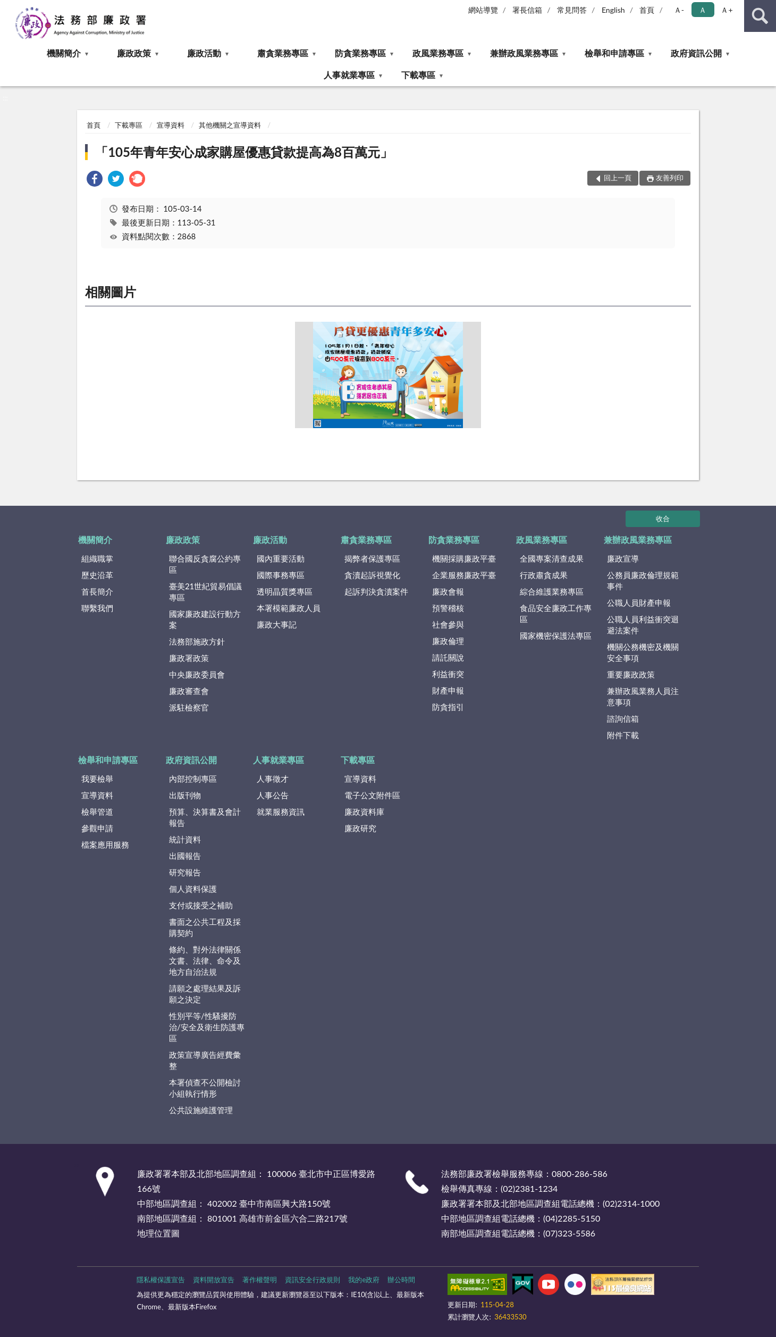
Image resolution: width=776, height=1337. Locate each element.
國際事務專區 (281, 575)
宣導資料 (170, 125)
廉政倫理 (448, 641)
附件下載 (623, 735)
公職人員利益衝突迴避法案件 (643, 624)
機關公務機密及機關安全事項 (643, 652)
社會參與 (448, 624)
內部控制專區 (193, 778)
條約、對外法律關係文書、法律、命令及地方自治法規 (205, 960)
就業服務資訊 (281, 811)
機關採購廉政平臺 (464, 558)
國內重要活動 (281, 558)
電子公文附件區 (372, 795)
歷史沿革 (97, 575)
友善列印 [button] (670, 177)
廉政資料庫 (364, 811)
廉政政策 (134, 53)
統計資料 (185, 839)
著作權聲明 (259, 1279)
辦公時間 (401, 1279)
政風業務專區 (437, 53)
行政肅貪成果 (544, 575)
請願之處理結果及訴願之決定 (205, 993)
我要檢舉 (97, 778)
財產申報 (448, 690)
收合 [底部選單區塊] (663, 518)
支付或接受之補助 (201, 905)
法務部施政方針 (197, 641)
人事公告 (273, 795)
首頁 (646, 9)
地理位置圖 (158, 1233)
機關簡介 (64, 53)
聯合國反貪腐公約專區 (205, 564)
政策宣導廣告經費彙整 (205, 1060)
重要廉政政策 (631, 674)
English (613, 9)
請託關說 (448, 657)
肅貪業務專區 (282, 53)
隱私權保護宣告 (161, 1279)
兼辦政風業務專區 (524, 53)
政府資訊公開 (696, 53)
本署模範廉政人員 (288, 608)
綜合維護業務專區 (552, 591)
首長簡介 (97, 591)
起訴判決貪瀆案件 (376, 591)
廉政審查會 (189, 691)
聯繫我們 (97, 608)
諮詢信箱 (623, 718)
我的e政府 (363, 1279)
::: (8, 8)
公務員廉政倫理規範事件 (643, 580)
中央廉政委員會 (197, 674)
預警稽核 (448, 608)
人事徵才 (273, 778)
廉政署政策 (189, 658)
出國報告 (185, 855)
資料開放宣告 (213, 1279)
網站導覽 (483, 9)
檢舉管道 (97, 811)
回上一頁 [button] (617, 177)
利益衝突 (448, 674)
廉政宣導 (623, 558)
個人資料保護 (193, 888)
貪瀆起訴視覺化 (372, 575)
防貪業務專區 (360, 53)
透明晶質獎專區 (285, 591)
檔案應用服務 (105, 844)
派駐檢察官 (189, 707)
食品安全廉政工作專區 (556, 613)
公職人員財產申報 (639, 602)
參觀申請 (97, 828)
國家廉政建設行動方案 (205, 619)
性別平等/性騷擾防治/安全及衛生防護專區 (206, 1027)
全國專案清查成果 (552, 558)
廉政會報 (448, 591)
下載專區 (418, 75)
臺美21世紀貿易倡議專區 (205, 591)
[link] (95, 180)
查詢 (760, 16)
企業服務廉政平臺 (464, 575)
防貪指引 (448, 707)
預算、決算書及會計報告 (205, 817)
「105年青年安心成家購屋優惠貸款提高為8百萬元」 (244, 152)
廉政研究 (360, 828)
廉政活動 (204, 53)
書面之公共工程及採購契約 (205, 927)
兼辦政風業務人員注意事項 (643, 696)
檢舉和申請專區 (614, 53)
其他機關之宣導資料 (230, 125)
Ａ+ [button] (726, 9)
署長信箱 (527, 9)
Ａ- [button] (679, 9)
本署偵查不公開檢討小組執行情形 (205, 1087)
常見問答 (572, 9)
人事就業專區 (349, 75)
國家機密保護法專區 (556, 635)
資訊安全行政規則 (312, 1279)
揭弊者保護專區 (372, 558)
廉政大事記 (277, 624)
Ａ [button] (702, 9)
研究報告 (185, 872)
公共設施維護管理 (201, 1110)
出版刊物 (185, 795)
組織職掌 (97, 558)
